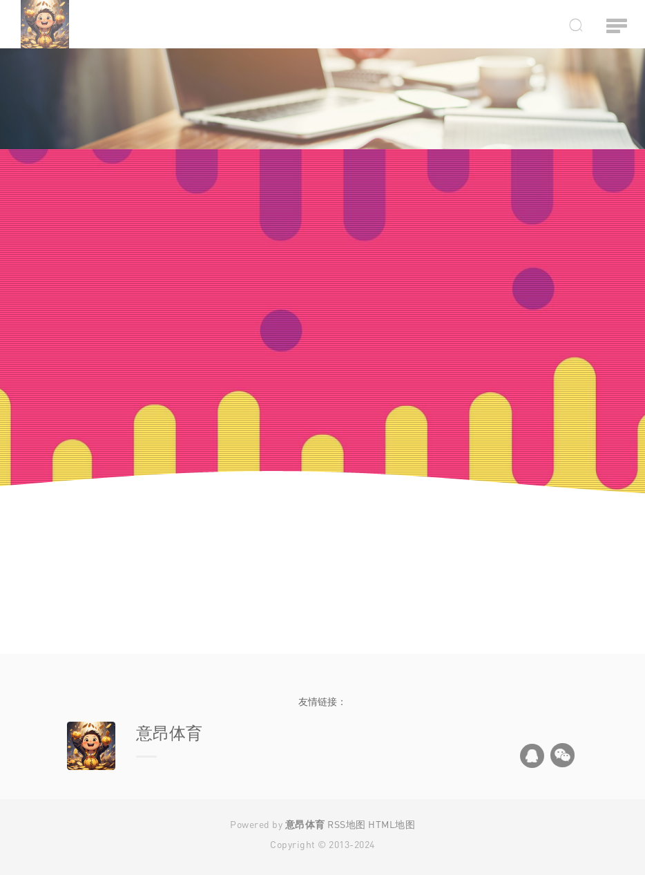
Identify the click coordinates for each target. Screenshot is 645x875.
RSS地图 (346, 824)
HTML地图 (391, 824)
